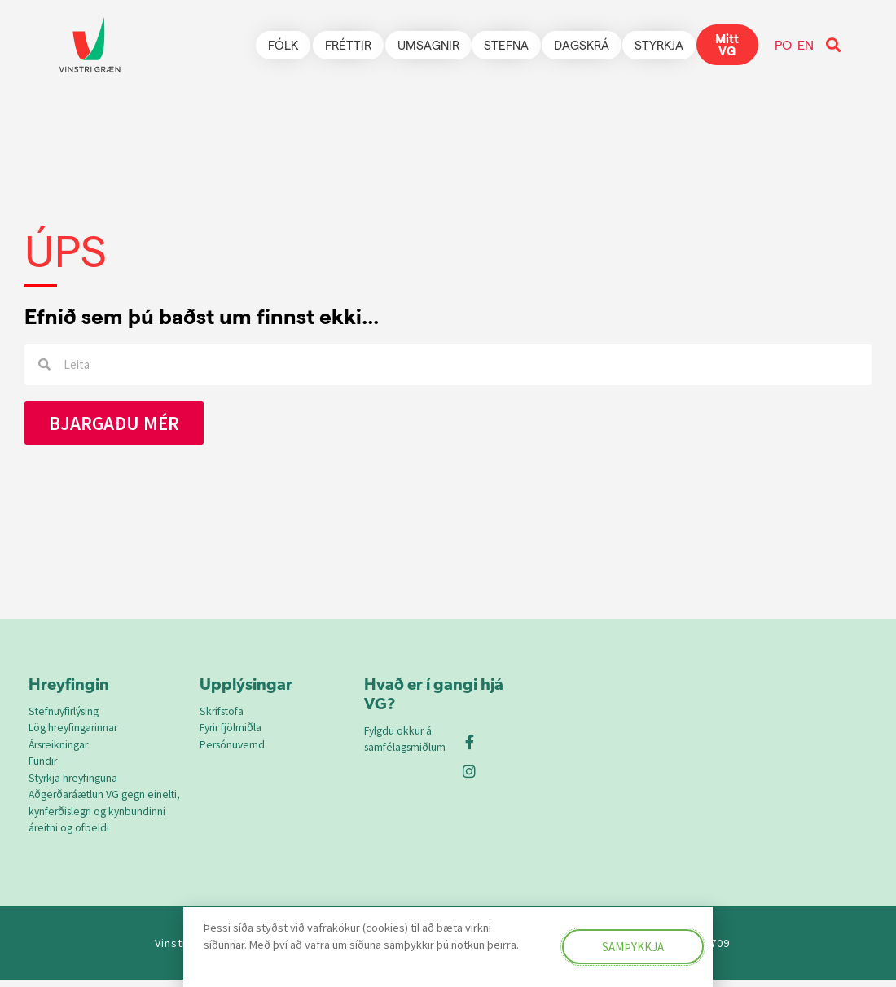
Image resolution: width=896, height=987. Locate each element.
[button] (832, 45)
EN (805, 44)
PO (783, 44)
